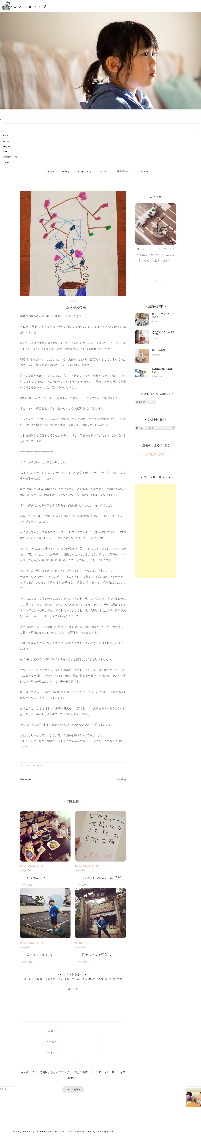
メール (51, 1041)
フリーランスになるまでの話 (163, 333)
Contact (7, 162)
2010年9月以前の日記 (149, 454)
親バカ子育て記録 (27, 866)
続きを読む (27, 885)
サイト (51, 1052)
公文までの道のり (39, 955)
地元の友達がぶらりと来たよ (38, 1089)
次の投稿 (121, 779)
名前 (51, 1030)
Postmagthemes (104, 1131)
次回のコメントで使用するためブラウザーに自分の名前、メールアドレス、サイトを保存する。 (73, 1075)
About (5, 151)
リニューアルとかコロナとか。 (163, 315)
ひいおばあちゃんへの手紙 (101, 878)
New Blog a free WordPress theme (73, 1131)
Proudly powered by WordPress (29, 1131)
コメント (73, 988)
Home (5, 135)
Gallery (6, 141)
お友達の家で (36, 878)
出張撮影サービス (10, 157)
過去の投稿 (25, 779)
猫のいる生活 (159, 350)
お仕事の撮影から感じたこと (163, 370)
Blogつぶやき (8, 146)
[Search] (100, 126)
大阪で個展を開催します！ (175, 1089)
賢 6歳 (73, 301)
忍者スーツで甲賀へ (96, 955)
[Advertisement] (155, 531)
